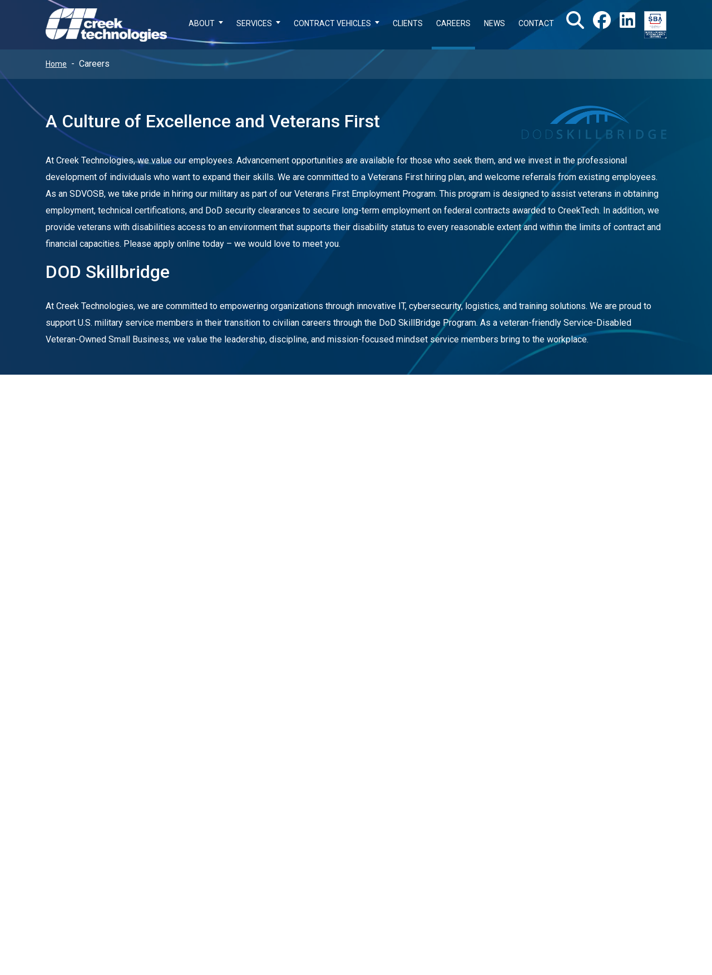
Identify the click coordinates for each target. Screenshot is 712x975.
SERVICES (254, 23)
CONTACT (536, 23)
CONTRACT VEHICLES (332, 23)
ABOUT (202, 23)
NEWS (494, 23)
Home (56, 63)
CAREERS (453, 23)
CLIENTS (408, 23)
